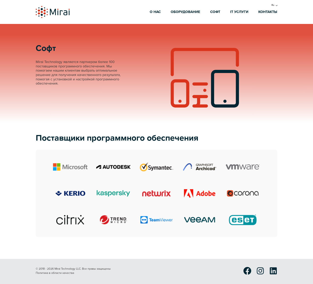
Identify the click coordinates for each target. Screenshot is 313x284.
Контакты (267, 12)
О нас (155, 12)
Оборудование (185, 12)
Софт (215, 12)
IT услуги (239, 12)
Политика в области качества (55, 273)
